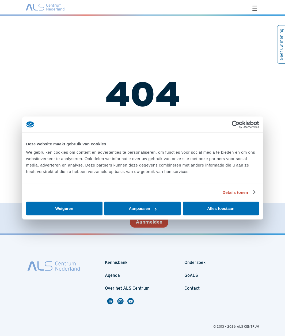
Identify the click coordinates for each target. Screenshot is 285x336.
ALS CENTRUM (248, 326)
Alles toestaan (220, 208)
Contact (192, 288)
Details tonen (235, 192)
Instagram (122, 301)
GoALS (191, 275)
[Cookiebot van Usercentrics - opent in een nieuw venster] (235, 124)
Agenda (112, 275)
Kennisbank (116, 262)
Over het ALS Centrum (127, 288)
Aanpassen (143, 208)
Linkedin (111, 301)
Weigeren (64, 208)
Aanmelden (149, 222)
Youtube (131, 301)
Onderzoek (195, 262)
